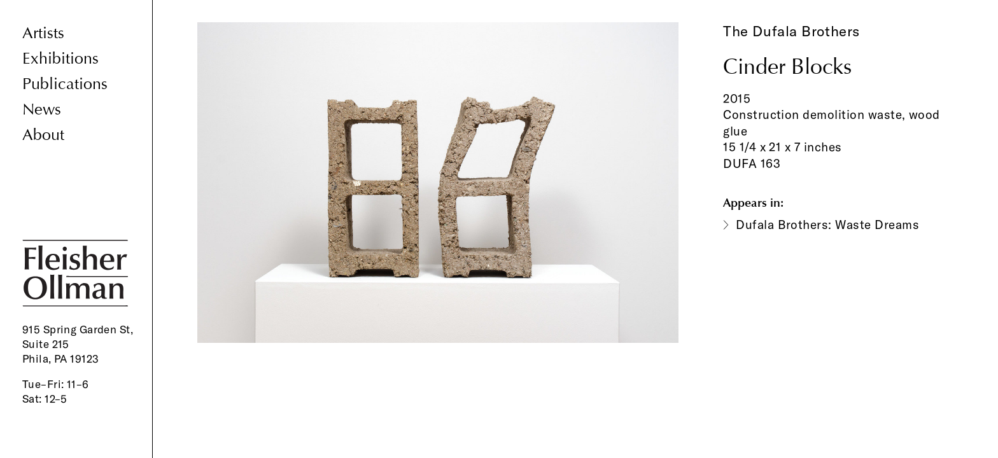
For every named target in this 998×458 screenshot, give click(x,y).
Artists (43, 33)
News (41, 110)
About (43, 135)
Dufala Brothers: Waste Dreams (827, 224)
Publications (65, 84)
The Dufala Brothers (791, 31)
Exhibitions (60, 59)
